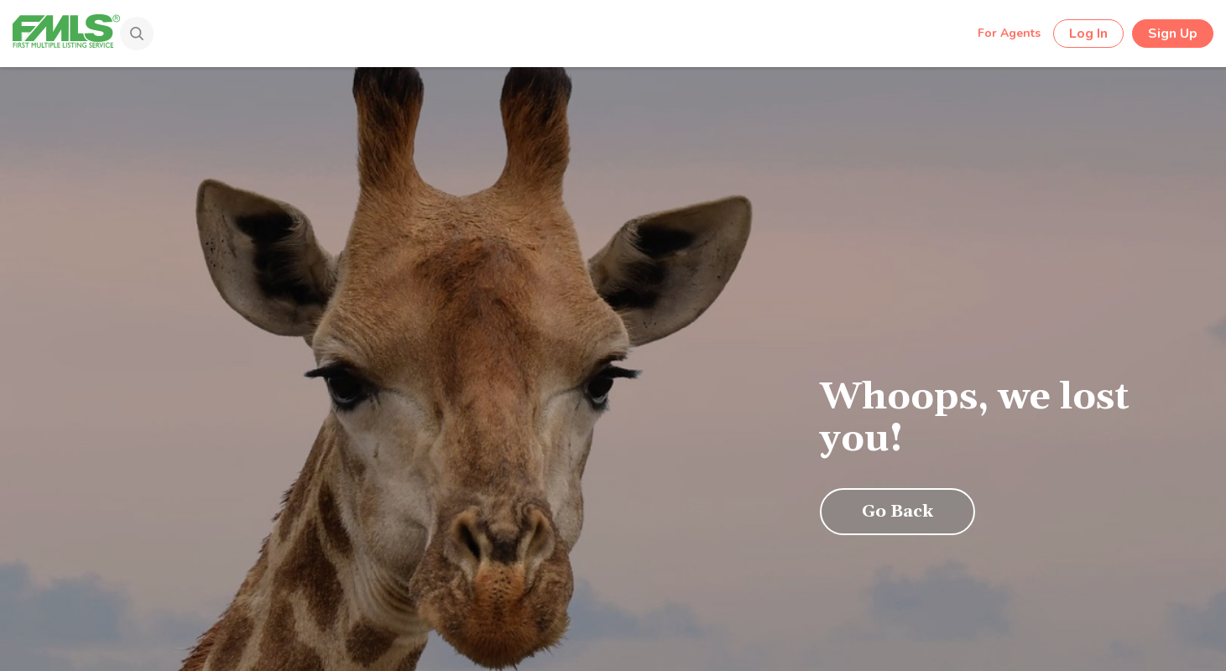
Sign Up (1172, 33)
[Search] (128, 35)
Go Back (897, 512)
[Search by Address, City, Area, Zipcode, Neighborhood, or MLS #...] (552, 33)
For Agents (1009, 33)
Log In (1088, 33)
